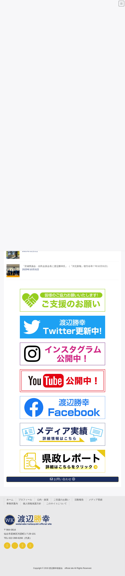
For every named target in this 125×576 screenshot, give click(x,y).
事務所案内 (12, 503)
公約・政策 (43, 499)
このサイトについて (56, 503)
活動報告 (79, 499)
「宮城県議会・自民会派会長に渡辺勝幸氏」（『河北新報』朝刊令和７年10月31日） (65, 266)
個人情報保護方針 (32, 503)
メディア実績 (95, 499)
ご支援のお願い (61, 499)
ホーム (10, 499)
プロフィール (25, 499)
